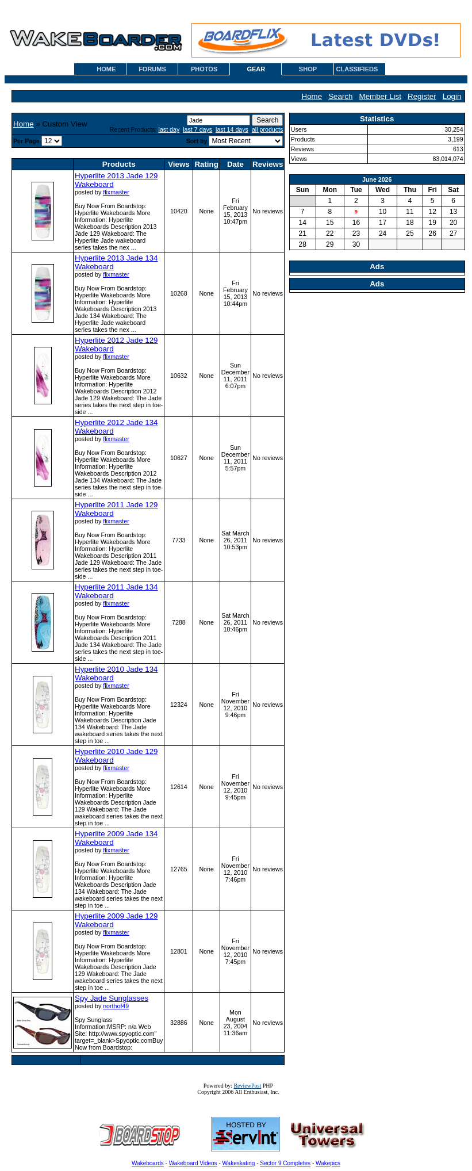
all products (267, 129)
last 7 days (197, 129)
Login (452, 96)
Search (340, 96)
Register (422, 96)
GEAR (256, 69)
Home (312, 96)
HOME (106, 69)
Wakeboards (148, 1163)
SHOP (308, 69)
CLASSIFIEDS (357, 69)
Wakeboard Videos (193, 1163)
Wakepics (328, 1163)
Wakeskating (238, 1163)
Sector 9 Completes (285, 1163)
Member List (380, 96)
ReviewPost (247, 1085)
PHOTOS (204, 69)
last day (169, 129)
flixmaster (116, 192)
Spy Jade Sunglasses (111, 998)
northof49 (116, 1005)
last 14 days (232, 129)
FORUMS (152, 69)
